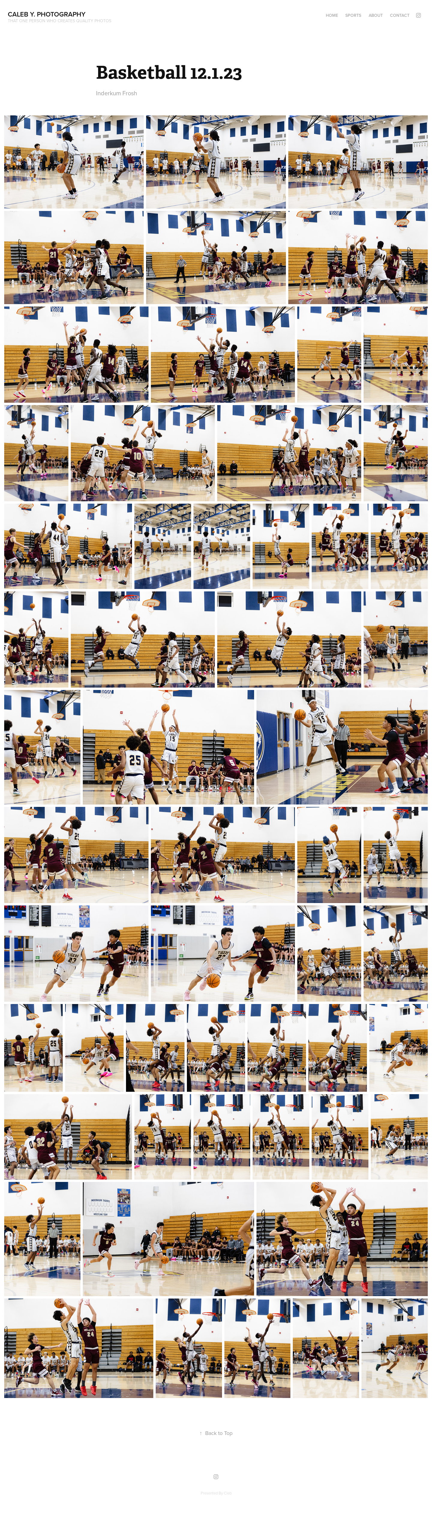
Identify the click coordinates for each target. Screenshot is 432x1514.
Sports (353, 15)
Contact (400, 15)
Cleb (228, 1493)
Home (332, 15)
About (376, 15)
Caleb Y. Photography (47, 14)
